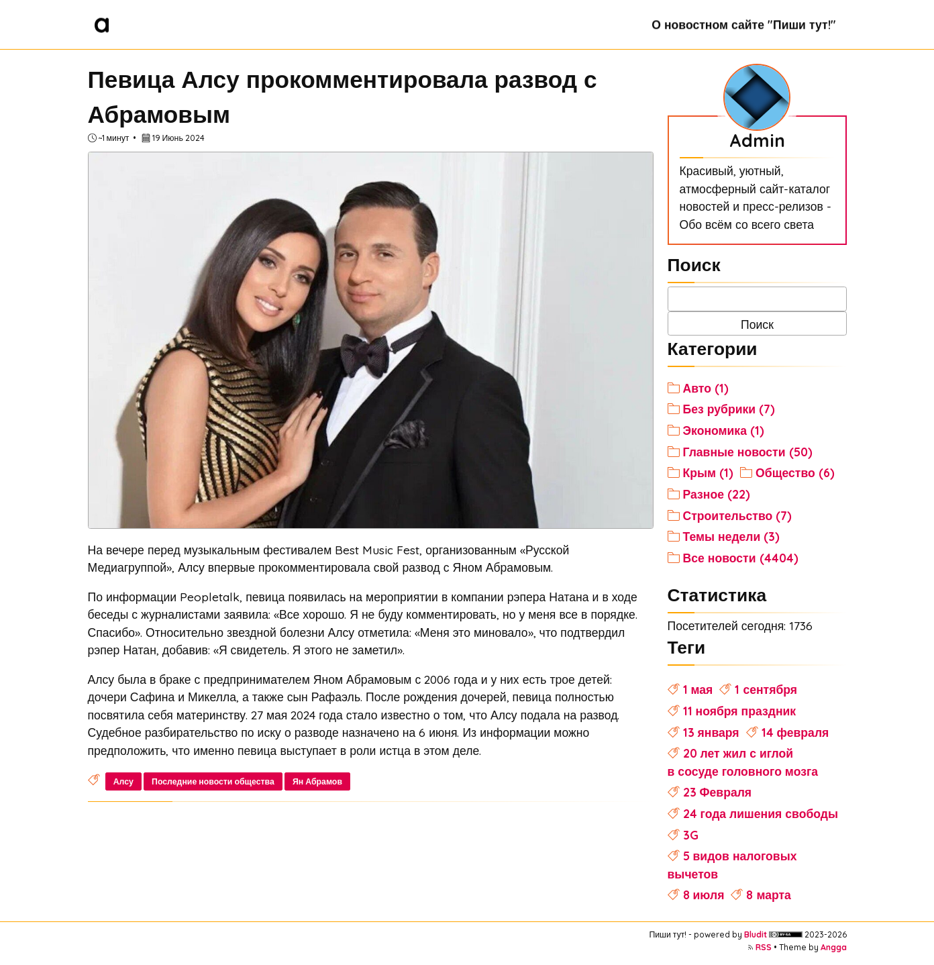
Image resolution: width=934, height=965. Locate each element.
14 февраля (795, 732)
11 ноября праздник (739, 710)
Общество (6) (795, 472)
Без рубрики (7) (729, 408)
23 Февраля (717, 791)
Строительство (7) (737, 515)
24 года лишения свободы (760, 813)
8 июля (704, 894)
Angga (834, 947)
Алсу (123, 781)
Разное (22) (716, 494)
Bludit (755, 934)
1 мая (698, 689)
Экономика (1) (723, 430)
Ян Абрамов (317, 781)
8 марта (768, 894)
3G (690, 834)
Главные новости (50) (748, 451)
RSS (764, 947)
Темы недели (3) (731, 536)
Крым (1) (708, 472)
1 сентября (766, 689)
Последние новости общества (213, 781)
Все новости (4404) (740, 557)
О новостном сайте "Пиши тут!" (743, 24)
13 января (711, 732)
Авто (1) (706, 387)
